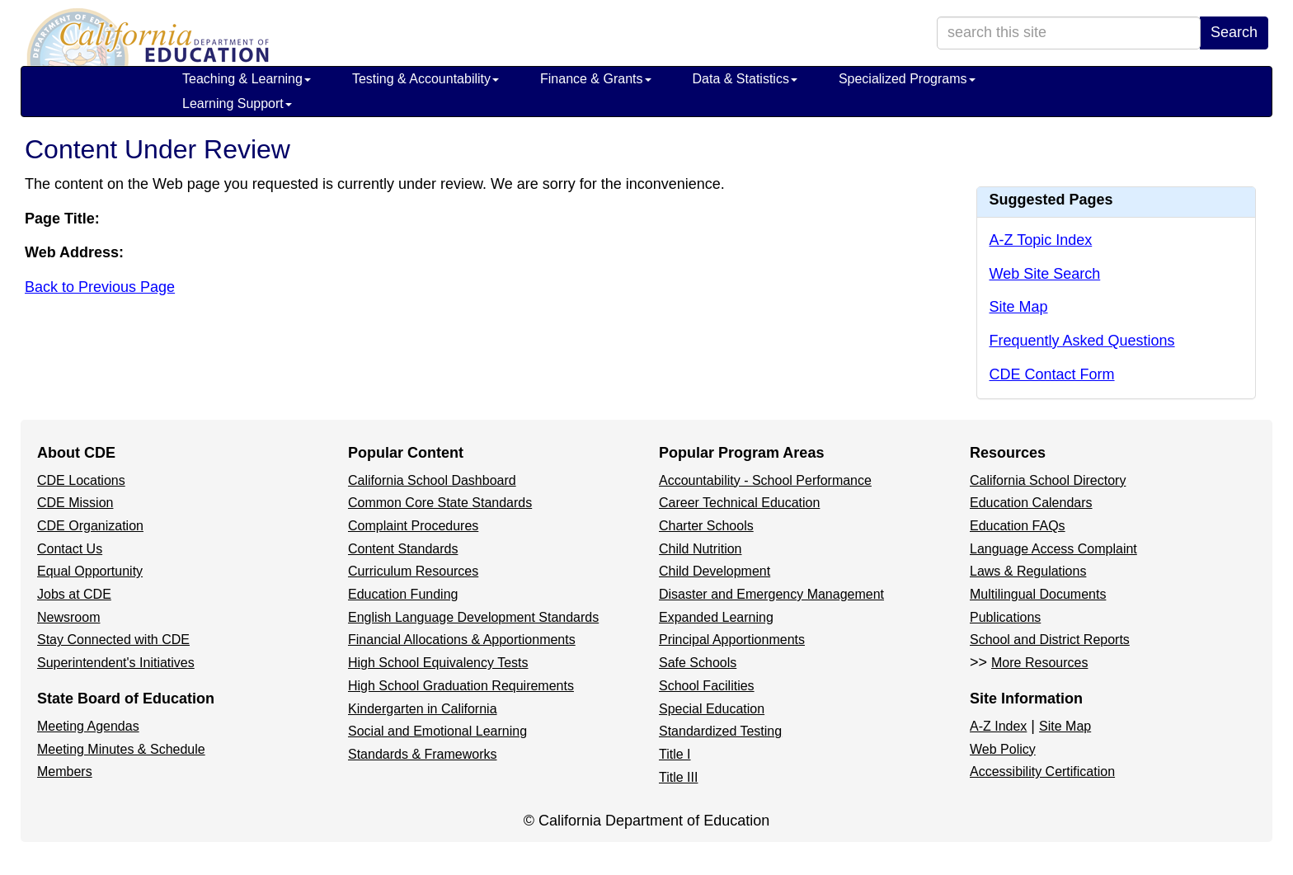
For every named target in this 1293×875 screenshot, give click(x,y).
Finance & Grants (595, 79)
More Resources (1039, 663)
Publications (1005, 617)
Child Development (714, 571)
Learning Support (237, 103)
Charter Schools (706, 526)
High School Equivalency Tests (438, 663)
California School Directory (1048, 480)
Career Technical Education (739, 503)
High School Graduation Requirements (461, 686)
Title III (678, 777)
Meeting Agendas (88, 726)
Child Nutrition (700, 549)
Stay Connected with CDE (113, 640)
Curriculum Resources (413, 571)
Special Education (711, 709)
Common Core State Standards (440, 503)
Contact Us (69, 549)
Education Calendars (1031, 503)
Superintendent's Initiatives (116, 663)
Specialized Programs (907, 79)
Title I (675, 754)
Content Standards (403, 549)
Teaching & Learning (246, 79)
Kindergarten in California (422, 709)
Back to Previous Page (100, 287)
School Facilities (707, 686)
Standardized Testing (720, 731)
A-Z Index (998, 726)
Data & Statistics (745, 79)
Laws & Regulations (1028, 571)
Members (64, 771)
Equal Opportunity (90, 571)
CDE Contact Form (1052, 374)
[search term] (1069, 32)
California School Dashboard (432, 480)
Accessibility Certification (1042, 771)
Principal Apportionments (732, 640)
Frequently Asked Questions (1082, 340)
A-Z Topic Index (1041, 240)
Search (1234, 32)
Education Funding (403, 594)
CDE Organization (90, 526)
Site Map (1019, 307)
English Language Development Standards (473, 617)
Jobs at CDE (74, 594)
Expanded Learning (716, 617)
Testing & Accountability (425, 79)
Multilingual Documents (1038, 594)
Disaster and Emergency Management (771, 594)
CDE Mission (75, 503)
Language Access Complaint (1053, 549)
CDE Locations (81, 480)
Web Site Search (1045, 274)
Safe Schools (697, 663)
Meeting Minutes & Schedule (121, 749)
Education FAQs (1017, 526)
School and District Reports (1050, 640)
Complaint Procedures (413, 526)
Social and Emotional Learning (437, 731)
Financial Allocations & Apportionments (462, 640)
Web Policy (1003, 749)
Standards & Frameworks (422, 754)
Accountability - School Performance (765, 480)
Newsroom (68, 617)
